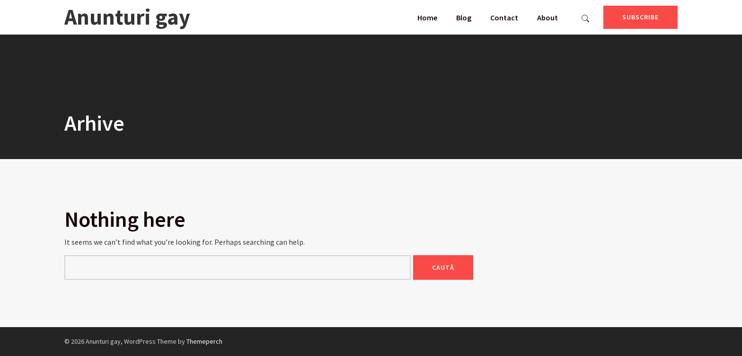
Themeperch (204, 341)
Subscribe (640, 17)
